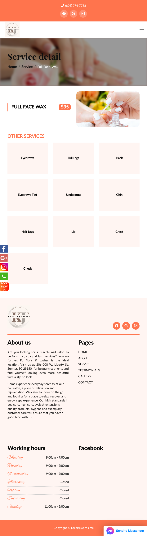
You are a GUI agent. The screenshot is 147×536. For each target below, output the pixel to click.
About (83, 358)
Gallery (84, 376)
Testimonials (89, 370)
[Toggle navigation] (142, 29)
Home (12, 67)
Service (27, 67)
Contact (85, 382)
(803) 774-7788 (73, 5)
